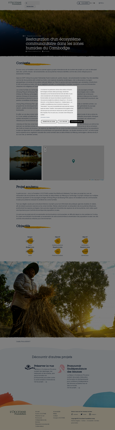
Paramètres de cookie (49, 121)
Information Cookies (45, 117)
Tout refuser (63, 121)
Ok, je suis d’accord (76, 121)
